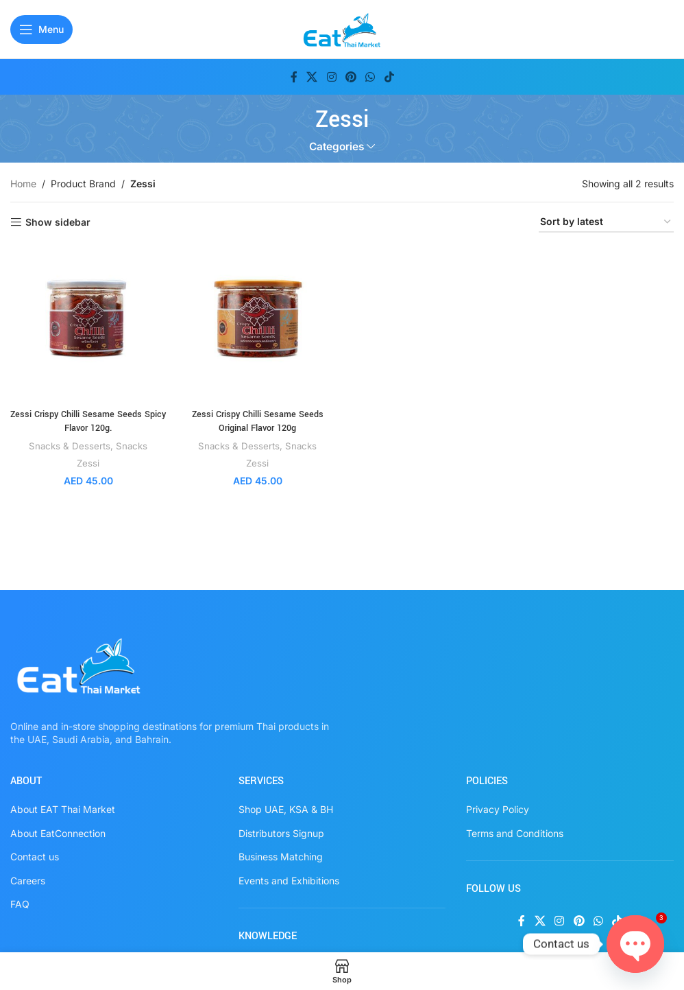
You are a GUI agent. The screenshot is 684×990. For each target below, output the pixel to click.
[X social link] (312, 77)
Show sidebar (57, 222)
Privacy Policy (497, 809)
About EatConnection (58, 833)
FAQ (19, 904)
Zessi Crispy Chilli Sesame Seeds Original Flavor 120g (257, 421)
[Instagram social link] (331, 77)
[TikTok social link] (389, 77)
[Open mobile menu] (41, 29)
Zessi (88, 463)
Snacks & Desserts (69, 445)
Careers (27, 880)
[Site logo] (342, 28)
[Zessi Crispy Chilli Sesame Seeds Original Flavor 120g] (257, 324)
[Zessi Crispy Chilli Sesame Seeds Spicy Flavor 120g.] (88, 324)
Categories (336, 146)
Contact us (34, 856)
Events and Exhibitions (289, 880)
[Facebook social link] (294, 77)
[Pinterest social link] (351, 77)
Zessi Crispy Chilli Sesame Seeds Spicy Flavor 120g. (88, 421)
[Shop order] (606, 223)
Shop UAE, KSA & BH (286, 809)
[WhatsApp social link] (370, 77)
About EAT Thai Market (62, 809)
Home (23, 183)
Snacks (131, 445)
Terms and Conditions (514, 833)
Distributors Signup (281, 833)
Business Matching (281, 856)
